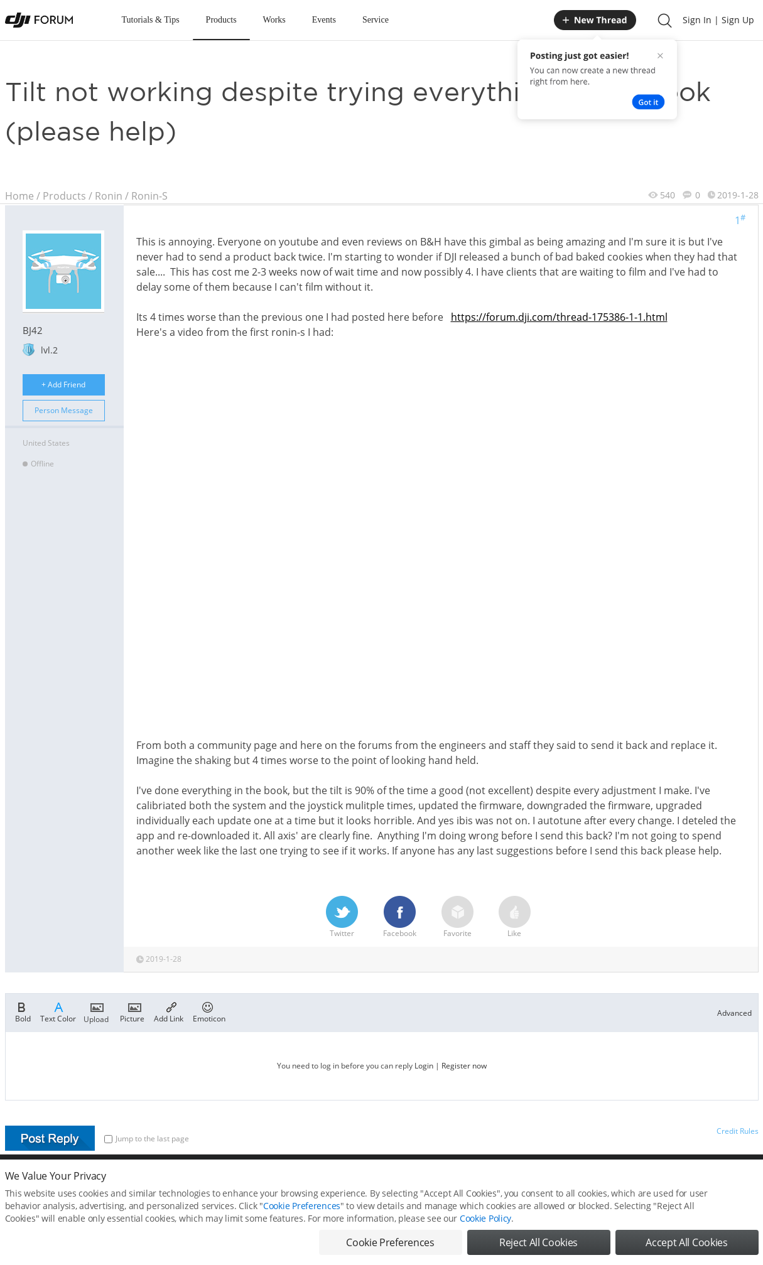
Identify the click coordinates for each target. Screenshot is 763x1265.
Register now (464, 1065)
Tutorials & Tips (151, 19)
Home (19, 196)
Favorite (457, 917)
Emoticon (209, 1011)
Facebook (399, 917)
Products (221, 19)
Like (515, 917)
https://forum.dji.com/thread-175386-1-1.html (559, 317)
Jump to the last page (146, 1138)
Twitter (342, 917)
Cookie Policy (485, 1249)
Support (714, 1181)
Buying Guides (659, 1181)
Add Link (168, 1011)
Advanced (734, 1013)
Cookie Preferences (266, 1181)
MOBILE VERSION (493, 1181)
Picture (132, 1011)
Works (274, 19)
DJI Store (602, 1181)
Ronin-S (149, 196)
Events (324, 19)
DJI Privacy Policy (190, 1181)
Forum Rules (334, 1181)
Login (423, 1065)
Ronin (108, 196)
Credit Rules (738, 1131)
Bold (23, 1011)
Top (752, 1181)
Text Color (58, 1011)
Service (375, 19)
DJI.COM (555, 1181)
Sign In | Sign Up (718, 20)
